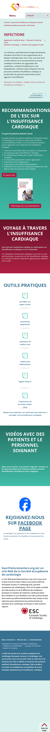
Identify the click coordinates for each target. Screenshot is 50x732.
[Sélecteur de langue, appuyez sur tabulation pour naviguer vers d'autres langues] (37, 15)
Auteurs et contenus (10, 648)
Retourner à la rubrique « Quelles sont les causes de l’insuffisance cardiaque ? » (24, 83)
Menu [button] (12, 15)
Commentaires (36, 640)
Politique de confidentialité (12, 646)
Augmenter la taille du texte (14, 40)
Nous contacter (8, 640)
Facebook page (30, 525)
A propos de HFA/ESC (33, 646)
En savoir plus (9, 175)
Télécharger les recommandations (25, 206)
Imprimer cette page (11, 45)
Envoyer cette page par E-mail (32, 45)
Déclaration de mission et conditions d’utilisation (19, 644)
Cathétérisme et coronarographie (34, 95)
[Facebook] (25, 506)
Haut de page (44, 729)
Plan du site (22, 640)
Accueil (6, 22)
